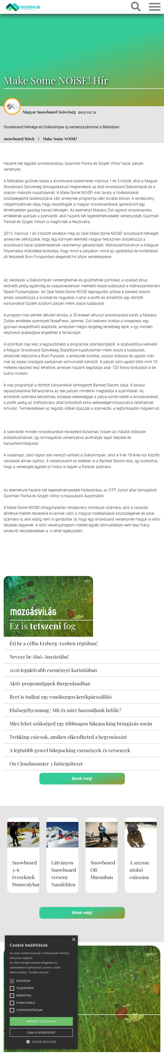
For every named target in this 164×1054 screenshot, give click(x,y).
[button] (41, 1041)
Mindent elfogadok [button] (41, 1021)
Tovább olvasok (38, 972)
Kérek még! (82, 778)
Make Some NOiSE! (60, 138)
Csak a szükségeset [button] (41, 1032)
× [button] (73, 939)
